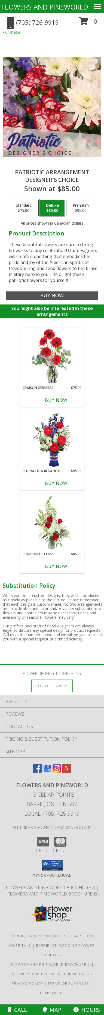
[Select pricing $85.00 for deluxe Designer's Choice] (52, 208)
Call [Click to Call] (17, 1009)
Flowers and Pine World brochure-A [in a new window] (51, 887)
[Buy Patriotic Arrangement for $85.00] (52, 295)
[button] (88, 23)
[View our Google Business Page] (47, 771)
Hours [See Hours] (86, 1009)
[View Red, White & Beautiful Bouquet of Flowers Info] (52, 439)
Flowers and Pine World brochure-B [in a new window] (52, 894)
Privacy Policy (27, 983)
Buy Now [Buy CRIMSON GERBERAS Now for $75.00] (56, 400)
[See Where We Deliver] (52, 685)
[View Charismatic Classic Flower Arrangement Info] (52, 522)
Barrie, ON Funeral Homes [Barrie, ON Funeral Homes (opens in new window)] (38, 936)
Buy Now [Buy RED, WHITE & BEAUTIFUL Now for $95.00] (56, 483)
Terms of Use (52, 993)
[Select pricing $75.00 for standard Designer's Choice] (23, 208)
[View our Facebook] (37, 771)
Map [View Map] (52, 1009)
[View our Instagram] (57, 771)
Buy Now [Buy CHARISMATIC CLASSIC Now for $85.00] (56, 566)
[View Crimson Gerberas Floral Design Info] (52, 356)
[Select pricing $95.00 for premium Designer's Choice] (80, 208)
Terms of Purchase (68, 983)
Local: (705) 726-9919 (52, 813)
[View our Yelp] (66, 771)
